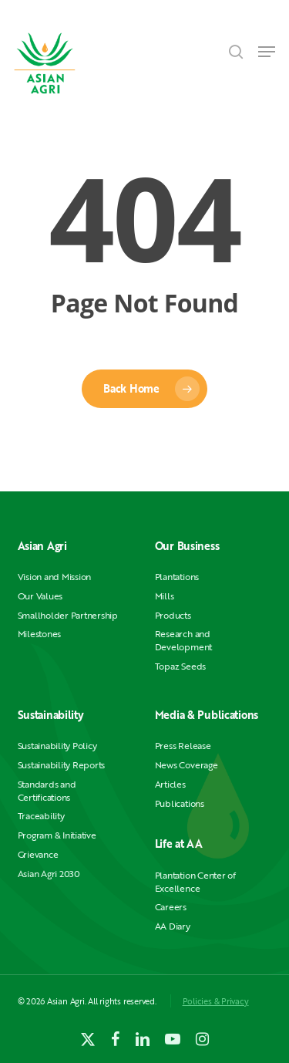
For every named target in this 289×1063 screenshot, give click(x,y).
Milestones (40, 633)
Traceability (41, 815)
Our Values (40, 595)
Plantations (177, 576)
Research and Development (183, 640)
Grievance (38, 854)
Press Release (183, 745)
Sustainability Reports (62, 764)
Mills (164, 595)
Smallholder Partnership (68, 615)
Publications (179, 803)
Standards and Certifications (47, 791)
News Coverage (186, 764)
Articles (170, 784)
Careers (171, 906)
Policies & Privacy (216, 1000)
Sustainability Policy (57, 745)
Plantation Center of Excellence (195, 882)
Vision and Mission (55, 576)
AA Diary (172, 926)
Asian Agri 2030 (49, 873)
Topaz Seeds (180, 666)
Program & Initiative (57, 835)
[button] (266, 51)
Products (173, 615)
